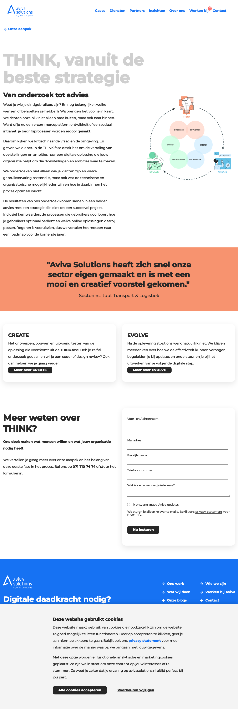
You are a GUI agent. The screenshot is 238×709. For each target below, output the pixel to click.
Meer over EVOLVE (149, 370)
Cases (100, 11)
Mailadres (134, 453)
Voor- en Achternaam (142, 431)
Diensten (117, 11)
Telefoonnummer (139, 483)
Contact (219, 11)
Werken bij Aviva (220, 592)
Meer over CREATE (30, 370)
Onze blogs (177, 600)
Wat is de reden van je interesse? (151, 498)
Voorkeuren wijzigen (135, 690)
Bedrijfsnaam (137, 468)
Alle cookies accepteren (79, 690)
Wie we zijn (215, 583)
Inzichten (157, 11)
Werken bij (200, 10)
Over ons (177, 11)
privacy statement (144, 641)
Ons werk (175, 583)
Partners (137, 11)
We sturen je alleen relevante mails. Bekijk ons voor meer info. (178, 526)
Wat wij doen (178, 592)
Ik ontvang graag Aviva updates (155, 517)
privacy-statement (208, 524)
